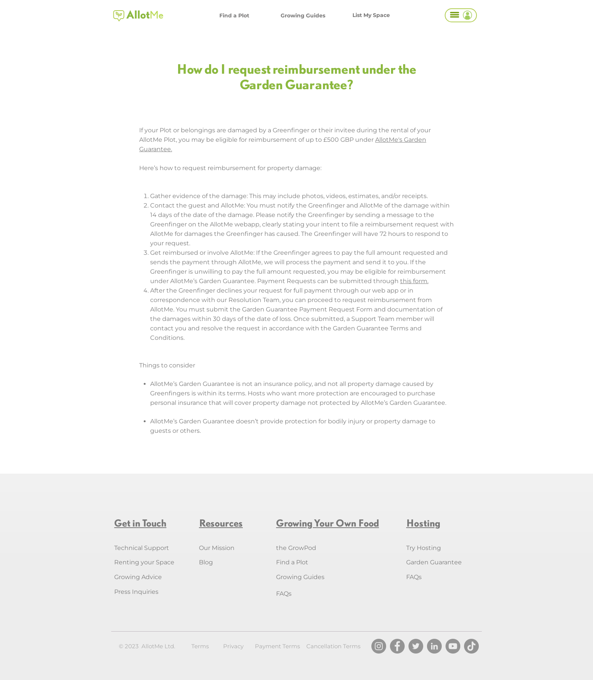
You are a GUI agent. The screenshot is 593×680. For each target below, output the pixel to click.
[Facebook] (397, 646)
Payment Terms (277, 646)
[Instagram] (378, 646)
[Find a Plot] (234, 15)
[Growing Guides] (303, 15)
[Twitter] (415, 646)
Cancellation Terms (333, 646)
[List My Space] (371, 15)
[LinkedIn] (434, 646)
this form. (414, 281)
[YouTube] (453, 646)
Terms (200, 646)
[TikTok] (471, 646)
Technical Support (141, 547)
